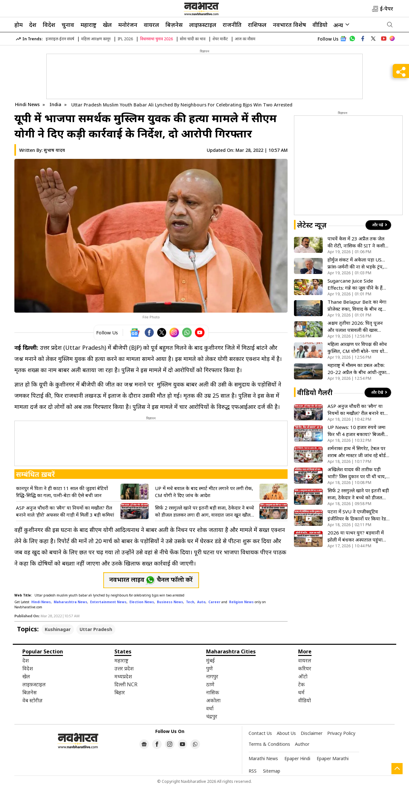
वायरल (151, 24)
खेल (107, 24)
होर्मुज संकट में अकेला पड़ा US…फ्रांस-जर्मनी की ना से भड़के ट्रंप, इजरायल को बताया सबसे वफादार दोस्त (357, 263)
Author (302, 744)
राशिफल (257, 24)
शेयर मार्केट (220, 39)
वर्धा (209, 708)
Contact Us (260, 733)
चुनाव (68, 24)
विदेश (49, 24)
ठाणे (210, 684)
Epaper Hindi (297, 758)
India (56, 104)
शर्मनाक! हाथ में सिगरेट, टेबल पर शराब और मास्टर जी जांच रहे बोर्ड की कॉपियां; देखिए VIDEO (357, 452)
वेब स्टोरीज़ (32, 700)
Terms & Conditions (269, 744)
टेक (301, 684)
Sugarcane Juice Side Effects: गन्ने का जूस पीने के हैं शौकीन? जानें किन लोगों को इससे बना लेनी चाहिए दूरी (357, 284)
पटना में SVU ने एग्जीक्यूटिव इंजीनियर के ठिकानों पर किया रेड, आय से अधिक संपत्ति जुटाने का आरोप (357, 515)
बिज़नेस (174, 24)
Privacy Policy (341, 733)
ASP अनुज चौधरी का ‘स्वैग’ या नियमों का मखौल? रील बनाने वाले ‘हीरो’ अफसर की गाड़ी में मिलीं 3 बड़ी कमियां (65, 511)
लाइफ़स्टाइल (202, 24)
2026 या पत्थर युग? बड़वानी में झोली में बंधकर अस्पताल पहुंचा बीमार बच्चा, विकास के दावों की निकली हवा (356, 536)
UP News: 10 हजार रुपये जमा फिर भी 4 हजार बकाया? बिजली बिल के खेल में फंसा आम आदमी (356, 431)
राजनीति (232, 24)
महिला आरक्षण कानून (96, 39)
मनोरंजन (127, 24)
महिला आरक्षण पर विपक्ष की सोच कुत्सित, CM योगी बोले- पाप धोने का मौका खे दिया (357, 348)
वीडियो (320, 24)
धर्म (301, 692)
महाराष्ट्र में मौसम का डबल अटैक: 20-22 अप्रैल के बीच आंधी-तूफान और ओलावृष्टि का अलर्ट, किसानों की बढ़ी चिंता (358, 369)
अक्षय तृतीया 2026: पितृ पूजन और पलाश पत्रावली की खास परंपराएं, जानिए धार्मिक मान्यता (355, 326)
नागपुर (212, 676)
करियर (304, 668)
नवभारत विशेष (289, 24)
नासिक (212, 692)
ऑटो (302, 676)
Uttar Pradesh (96, 629)
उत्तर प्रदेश (124, 668)
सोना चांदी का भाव (192, 39)
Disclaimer (311, 733)
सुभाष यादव (54, 150)
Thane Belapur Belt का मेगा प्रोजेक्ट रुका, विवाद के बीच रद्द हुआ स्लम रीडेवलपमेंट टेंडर (357, 305)
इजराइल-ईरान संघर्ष (60, 39)
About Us (286, 733)
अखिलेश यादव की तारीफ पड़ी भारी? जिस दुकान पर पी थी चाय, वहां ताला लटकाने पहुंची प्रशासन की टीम (357, 473)
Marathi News (263, 758)
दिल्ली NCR (125, 684)
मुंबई (210, 660)
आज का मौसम (245, 39)
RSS (253, 771)
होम (18, 24)
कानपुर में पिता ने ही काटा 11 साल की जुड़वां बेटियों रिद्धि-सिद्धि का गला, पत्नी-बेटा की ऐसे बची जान (62, 491)
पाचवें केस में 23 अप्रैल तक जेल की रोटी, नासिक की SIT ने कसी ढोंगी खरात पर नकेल (356, 242)
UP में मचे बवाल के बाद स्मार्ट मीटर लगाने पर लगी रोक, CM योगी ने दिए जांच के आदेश (204, 491)
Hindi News (27, 104)
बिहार (119, 692)
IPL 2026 (125, 39)
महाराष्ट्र (88, 24)
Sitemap (271, 771)
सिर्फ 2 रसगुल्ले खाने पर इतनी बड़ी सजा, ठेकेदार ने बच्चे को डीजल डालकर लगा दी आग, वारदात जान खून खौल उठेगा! (204, 511)
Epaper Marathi (333, 758)
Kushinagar (58, 629)
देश (32, 24)
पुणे (209, 668)
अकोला (213, 700)
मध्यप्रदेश (123, 676)
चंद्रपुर (211, 716)
